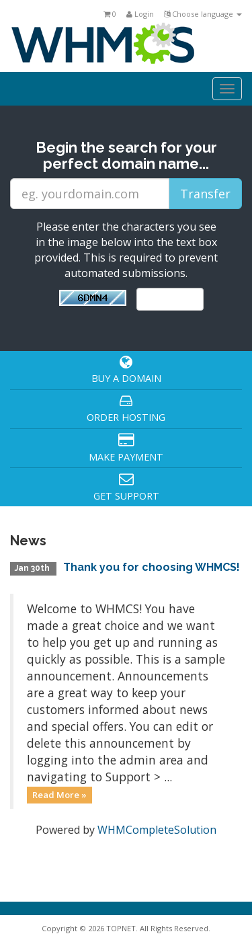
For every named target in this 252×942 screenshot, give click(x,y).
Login (140, 14)
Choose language (203, 14)
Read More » (59, 795)
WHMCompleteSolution (156, 829)
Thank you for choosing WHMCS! (151, 567)
